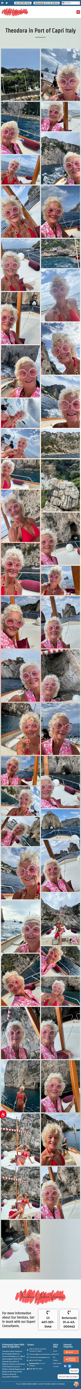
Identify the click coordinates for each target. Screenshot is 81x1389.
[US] (48, 1312)
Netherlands (69, 1318)
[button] (78, 12)
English (66, 3)
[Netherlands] (69, 1312)
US (48, 1318)
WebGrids (62, 1384)
